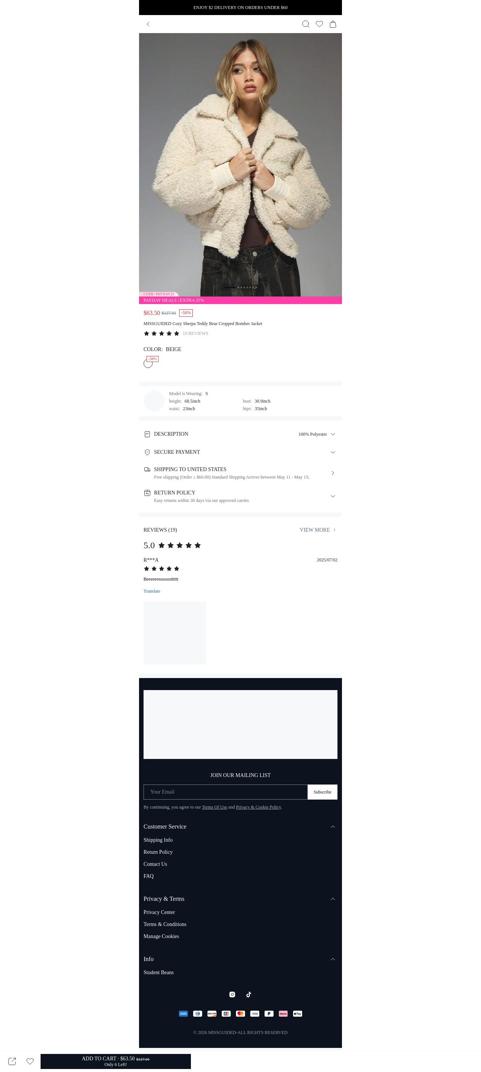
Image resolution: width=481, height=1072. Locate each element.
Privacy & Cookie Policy (258, 807)
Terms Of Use (214, 807)
